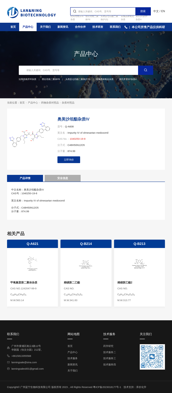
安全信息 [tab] (62, 178)
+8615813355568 (19, 355)
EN (163, 11)
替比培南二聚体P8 (51, 79)
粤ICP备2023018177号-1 (107, 387)
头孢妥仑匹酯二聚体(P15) (78, 79)
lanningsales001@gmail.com (25, 368)
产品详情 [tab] (25, 178)
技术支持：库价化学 (135, 387)
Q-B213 (139, 284)
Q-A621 (32, 284)
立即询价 (69, 159)
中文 (156, 11)
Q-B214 (86, 284)
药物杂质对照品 (50, 102)
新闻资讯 (62, 26)
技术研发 (97, 26)
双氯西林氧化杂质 (105, 79)
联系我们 (115, 26)
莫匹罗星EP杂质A (128, 79)
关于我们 (45, 26)
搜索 (143, 11)
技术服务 (73, 358)
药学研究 (108, 346)
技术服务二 (109, 352)
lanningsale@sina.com (22, 362)
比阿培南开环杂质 (27, 79)
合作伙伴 (80, 26)
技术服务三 (109, 358)
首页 (13, 26)
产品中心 (28, 26)
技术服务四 (109, 364)
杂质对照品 (68, 102)
